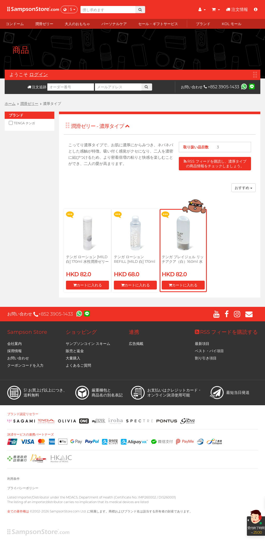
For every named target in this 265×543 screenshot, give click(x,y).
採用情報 (14, 351)
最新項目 (202, 343)
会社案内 (14, 343)
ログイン (38, 74)
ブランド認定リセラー (22, 414)
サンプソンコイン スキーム (88, 343)
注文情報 (237, 9)
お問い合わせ (18, 358)
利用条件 (13, 479)
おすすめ (243, 187)
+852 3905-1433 (221, 86)
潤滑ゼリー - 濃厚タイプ (100, 126)
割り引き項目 (206, 358)
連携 (134, 332)
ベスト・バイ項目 (209, 351)
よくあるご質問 (78, 365)
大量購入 (73, 358)
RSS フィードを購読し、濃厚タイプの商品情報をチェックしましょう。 (215, 163)
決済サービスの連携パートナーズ (30, 434)
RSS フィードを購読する (226, 332)
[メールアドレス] (118, 87)
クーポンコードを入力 (25, 365)
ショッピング (81, 332)
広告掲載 (136, 343)
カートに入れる (87, 285)
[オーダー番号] (70, 87)
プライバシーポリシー (22, 488)
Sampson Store (27, 332)
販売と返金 (75, 351)
